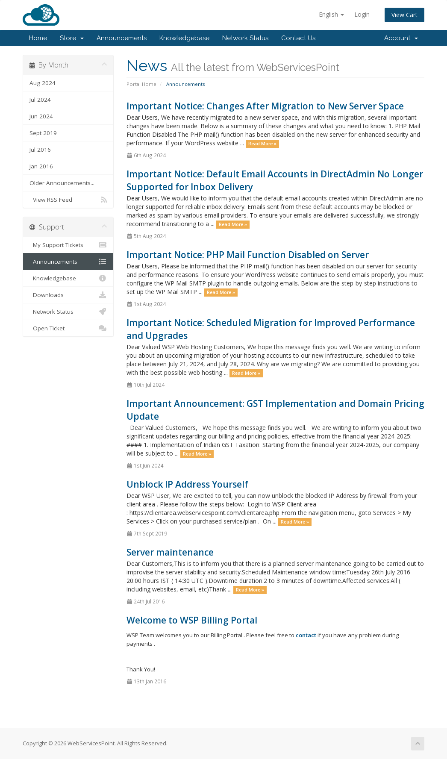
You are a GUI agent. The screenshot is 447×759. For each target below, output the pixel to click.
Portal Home (141, 84)
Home (38, 38)
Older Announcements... (61, 183)
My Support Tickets (68, 245)
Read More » (262, 144)
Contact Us (298, 38)
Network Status (245, 38)
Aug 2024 (42, 83)
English (331, 14)
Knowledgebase (184, 38)
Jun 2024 (41, 116)
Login (362, 14)
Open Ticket (68, 328)
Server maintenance (170, 552)
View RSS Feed (68, 199)
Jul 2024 (40, 99)
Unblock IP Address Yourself (187, 484)
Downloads (68, 295)
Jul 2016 (40, 149)
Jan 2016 (41, 166)
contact (306, 635)
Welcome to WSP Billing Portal (191, 620)
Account (401, 38)
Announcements (122, 38)
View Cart (404, 15)
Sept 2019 (43, 133)
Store (72, 38)
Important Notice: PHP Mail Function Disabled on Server (247, 255)
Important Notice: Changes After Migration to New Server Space (265, 106)
